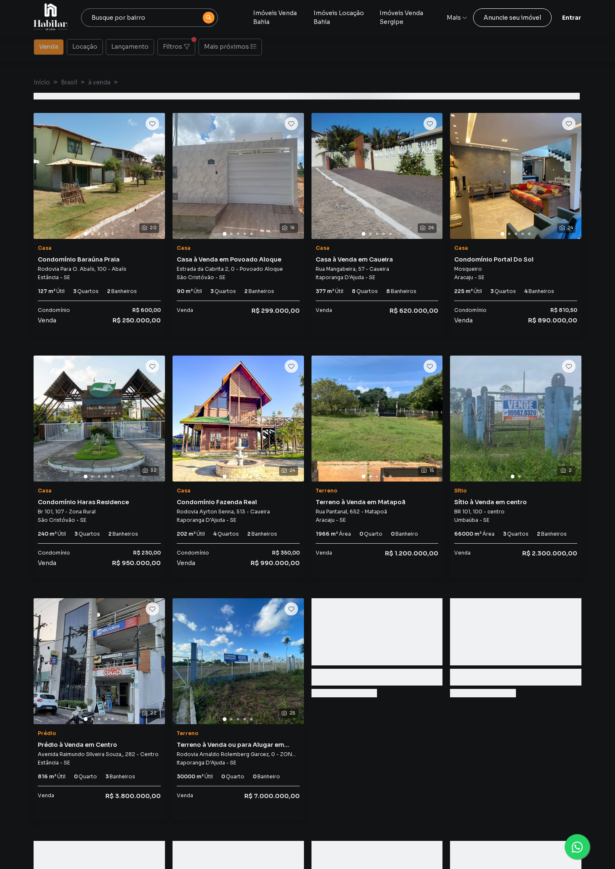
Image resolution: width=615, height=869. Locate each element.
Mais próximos (230, 46)
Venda (48, 46)
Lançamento (130, 46)
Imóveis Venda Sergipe (401, 17)
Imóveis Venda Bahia (275, 17)
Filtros (179, 44)
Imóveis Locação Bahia (339, 17)
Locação (84, 46)
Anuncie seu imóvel (512, 17)
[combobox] (149, 17)
